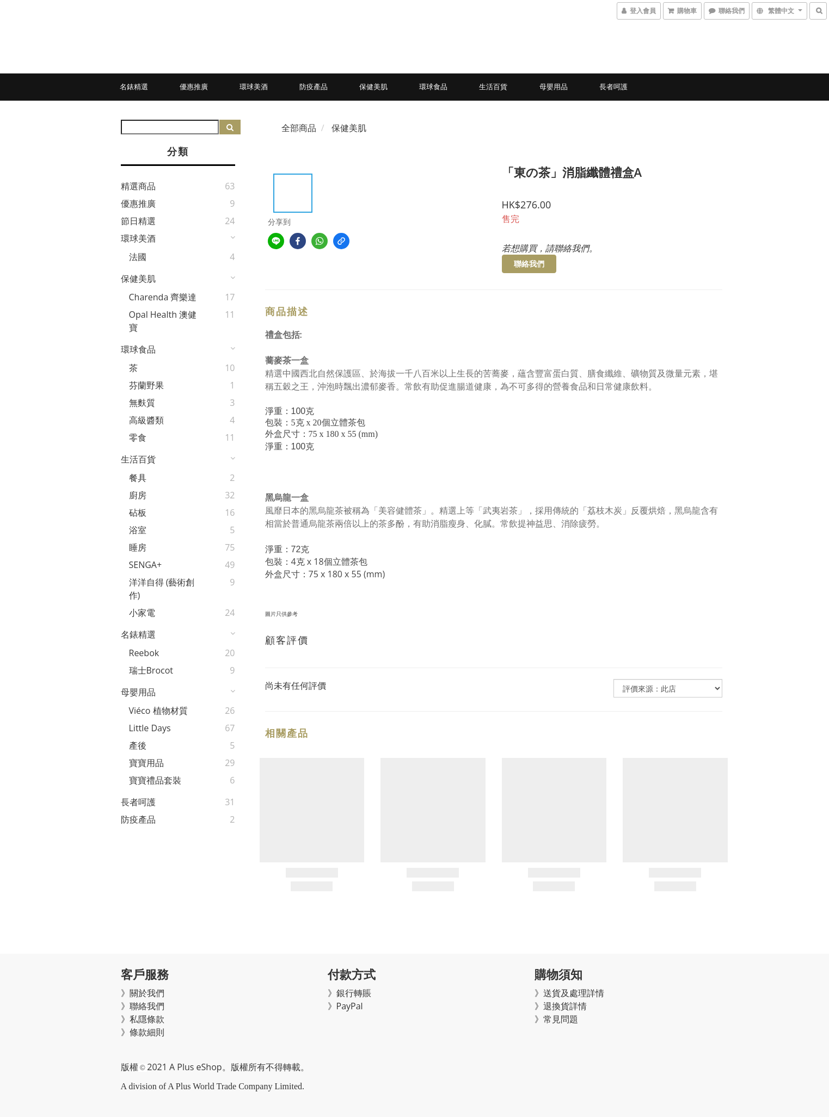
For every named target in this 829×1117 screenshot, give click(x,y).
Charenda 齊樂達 (163, 297)
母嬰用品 (553, 86)
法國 (137, 257)
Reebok (144, 653)
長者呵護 (613, 86)
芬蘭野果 (146, 385)
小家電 (142, 613)
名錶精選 (134, 86)
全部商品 (298, 128)
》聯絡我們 (142, 1006)
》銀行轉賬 (349, 993)
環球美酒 (254, 86)
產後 (137, 745)
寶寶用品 (146, 763)
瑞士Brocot (151, 670)
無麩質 (142, 403)
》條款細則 (142, 1032)
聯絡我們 (529, 263)
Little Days (150, 728)
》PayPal (345, 1006)
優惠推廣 (194, 86)
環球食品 (433, 86)
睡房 (137, 547)
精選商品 (138, 186)
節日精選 (138, 221)
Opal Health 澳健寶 (163, 321)
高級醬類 (146, 420)
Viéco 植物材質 (158, 711)
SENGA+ (145, 565)
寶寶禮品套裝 (155, 780)
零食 (137, 437)
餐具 (137, 478)
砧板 (137, 513)
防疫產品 (313, 86)
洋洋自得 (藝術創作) (162, 588)
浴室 (137, 530)
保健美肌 (373, 86)
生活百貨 (493, 86)
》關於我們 (142, 993)
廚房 (137, 495)
